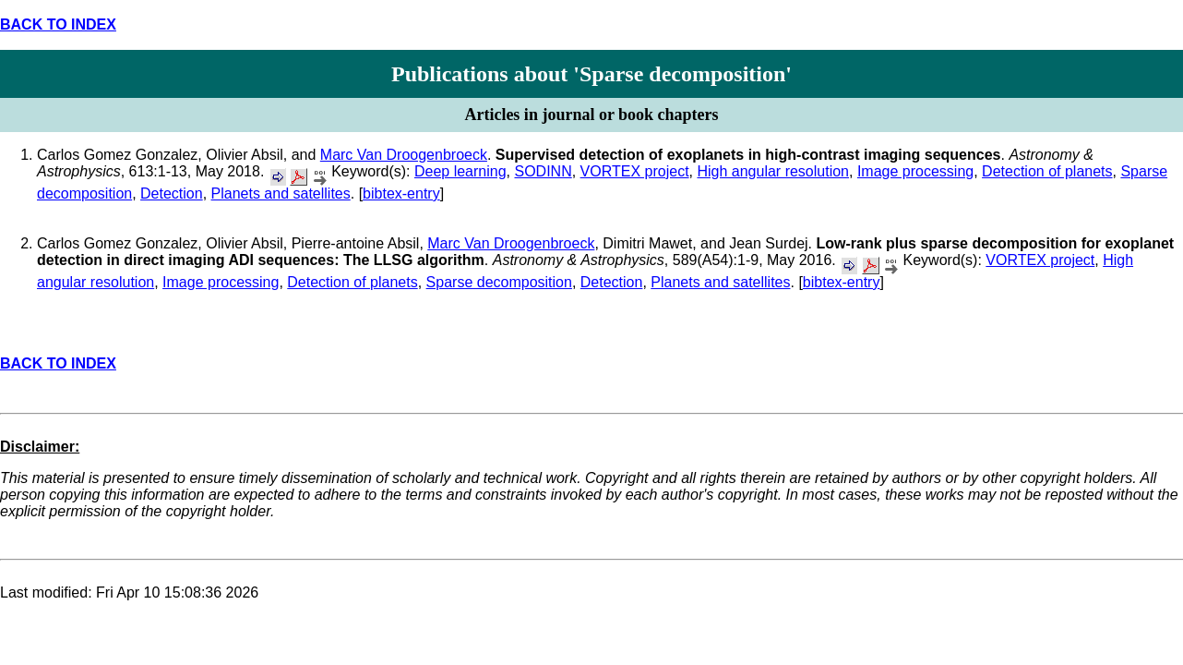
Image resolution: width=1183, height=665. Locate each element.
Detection (171, 193)
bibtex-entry (401, 193)
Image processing (915, 171)
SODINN (542, 171)
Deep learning (460, 171)
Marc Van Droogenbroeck (403, 155)
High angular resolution (773, 171)
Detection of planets (1047, 171)
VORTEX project (634, 171)
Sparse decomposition (499, 282)
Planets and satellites (281, 193)
